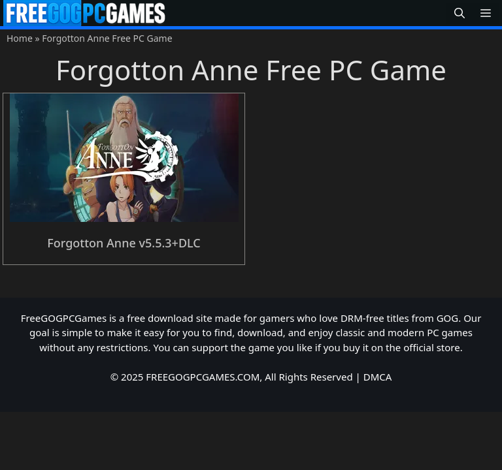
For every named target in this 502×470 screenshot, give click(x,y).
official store (431, 347)
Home (20, 38)
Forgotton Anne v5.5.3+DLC (124, 243)
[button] (459, 13)
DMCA (377, 376)
